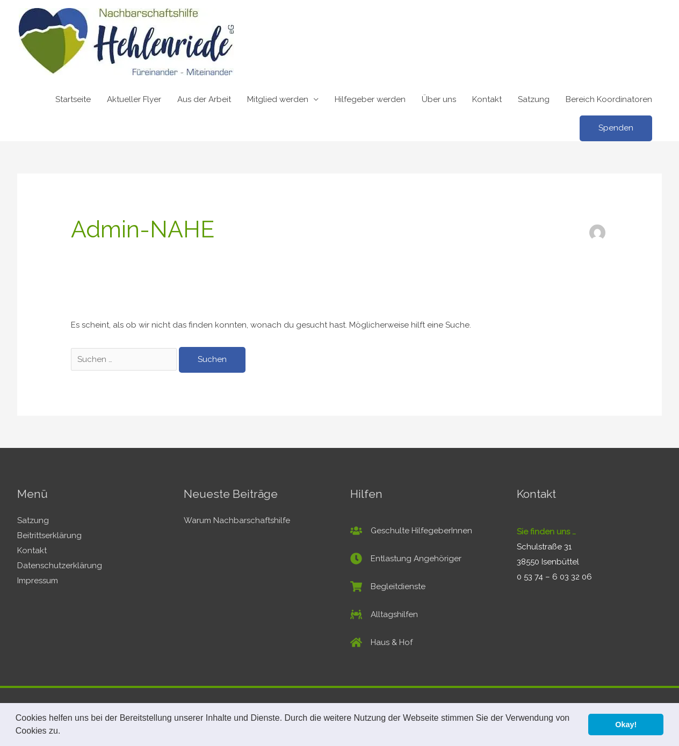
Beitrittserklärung (49, 535)
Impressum (37, 580)
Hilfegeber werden (370, 99)
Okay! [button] (626, 724)
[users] (411, 531)
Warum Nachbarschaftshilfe (237, 520)
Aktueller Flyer (134, 99)
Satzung (534, 99)
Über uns (439, 99)
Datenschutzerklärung (59, 565)
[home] (381, 642)
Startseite (73, 99)
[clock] (405, 558)
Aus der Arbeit (204, 99)
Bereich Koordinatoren (609, 99)
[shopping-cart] (387, 586)
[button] (64, 732)
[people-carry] (384, 614)
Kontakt (487, 99)
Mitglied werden (277, 99)
